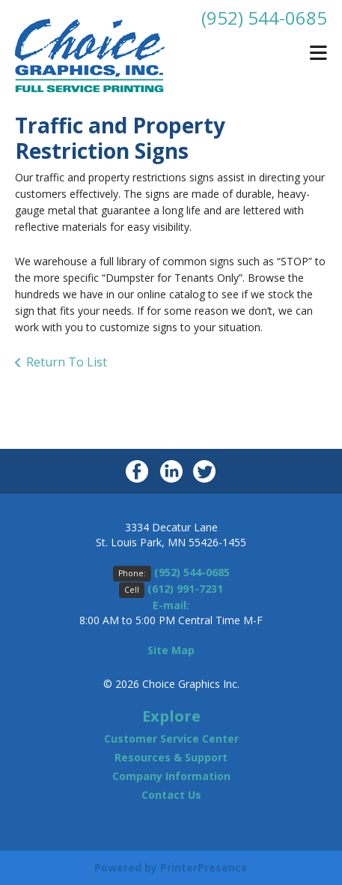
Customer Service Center (171, 738)
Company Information (171, 776)
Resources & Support (171, 757)
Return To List (66, 362)
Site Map (171, 650)
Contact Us (171, 795)
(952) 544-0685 (264, 17)
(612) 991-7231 (185, 589)
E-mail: (171, 605)
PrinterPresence (204, 867)
